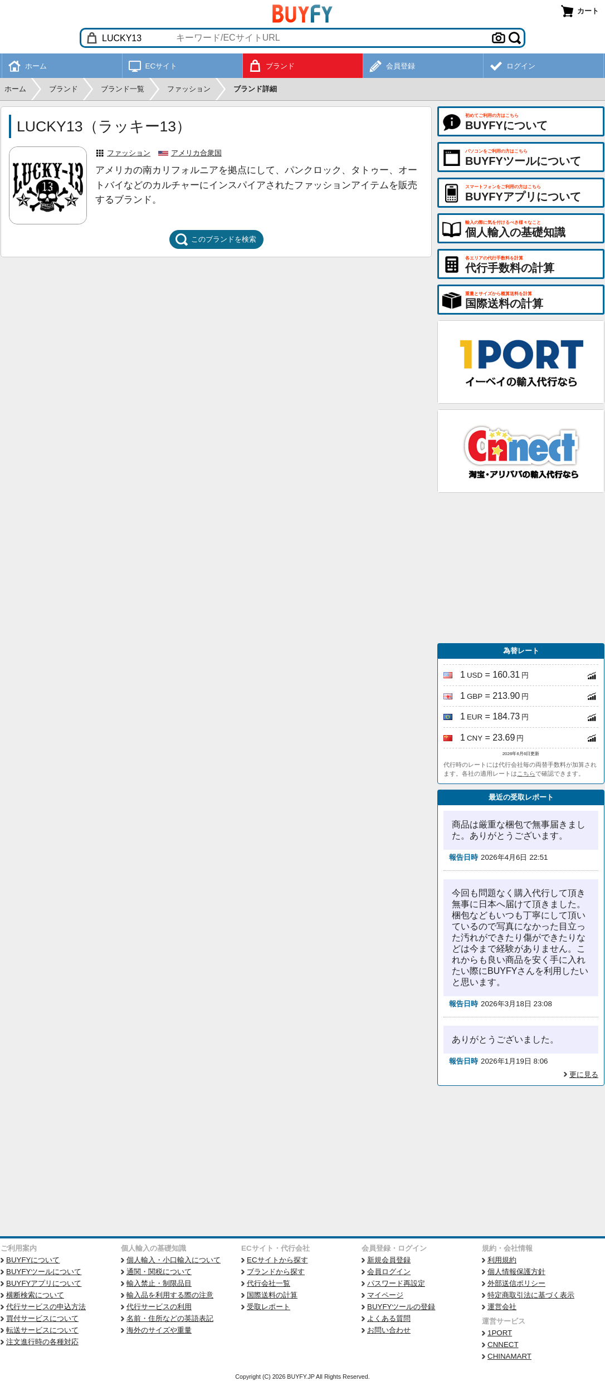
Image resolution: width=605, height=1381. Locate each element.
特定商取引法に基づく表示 (530, 1295)
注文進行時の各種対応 (42, 1342)
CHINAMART (509, 1356)
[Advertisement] (520, 568)
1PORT (499, 1333)
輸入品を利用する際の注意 (169, 1295)
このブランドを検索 (215, 239)
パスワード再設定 (396, 1283)
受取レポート (268, 1306)
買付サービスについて (42, 1318)
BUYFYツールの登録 (401, 1306)
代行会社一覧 (268, 1283)
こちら (526, 773)
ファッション (128, 153)
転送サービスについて (42, 1330)
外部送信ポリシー (516, 1283)
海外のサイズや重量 (159, 1330)
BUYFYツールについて (43, 1271)
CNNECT (503, 1344)
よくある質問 (389, 1318)
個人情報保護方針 (516, 1271)
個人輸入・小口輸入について (173, 1260)
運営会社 (501, 1306)
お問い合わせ (389, 1330)
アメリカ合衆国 (196, 153)
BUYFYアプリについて (43, 1283)
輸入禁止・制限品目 (159, 1283)
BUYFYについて (33, 1260)
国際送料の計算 (272, 1295)
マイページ (385, 1295)
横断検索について (35, 1295)
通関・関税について (159, 1271)
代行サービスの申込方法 (46, 1306)
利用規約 (501, 1260)
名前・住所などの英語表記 (169, 1318)
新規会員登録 (389, 1260)
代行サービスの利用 (159, 1306)
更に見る (583, 1074)
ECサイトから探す (277, 1260)
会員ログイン (389, 1271)
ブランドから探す (276, 1271)
